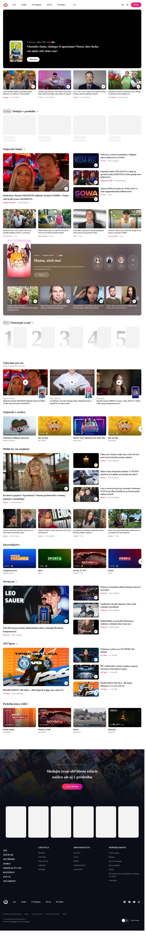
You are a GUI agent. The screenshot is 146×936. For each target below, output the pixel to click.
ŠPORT (76, 861)
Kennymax (13, 927)
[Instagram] (129, 907)
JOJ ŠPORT (10, 860)
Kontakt (65, 919)
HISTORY (42, 869)
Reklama (112, 857)
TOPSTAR (42, 857)
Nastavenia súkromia (37, 919)
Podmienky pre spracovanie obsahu (12, 919)
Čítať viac (33, 59)
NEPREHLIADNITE (117, 847)
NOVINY (77, 853)
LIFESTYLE (43, 847)
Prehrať (72, 786)
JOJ (5, 850)
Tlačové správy (114, 853)
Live (14, 5)
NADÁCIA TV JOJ (14, 871)
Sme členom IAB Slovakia (52, 919)
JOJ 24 (49, 5)
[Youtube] (134, 907)
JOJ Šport (61, 5)
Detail (41, 275)
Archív (23, 5)
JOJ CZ (7, 881)
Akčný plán (113, 880)
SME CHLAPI (43, 861)
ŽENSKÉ (41, 853)
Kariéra (111, 869)
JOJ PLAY (9, 855)
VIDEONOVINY (80, 865)
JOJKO (7, 866)
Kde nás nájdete (114, 865)
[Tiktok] (139, 907)
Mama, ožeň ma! (47, 260)
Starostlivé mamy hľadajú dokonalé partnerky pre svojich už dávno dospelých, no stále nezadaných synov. (59, 268)
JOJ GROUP (10, 886)
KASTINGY (10, 876)
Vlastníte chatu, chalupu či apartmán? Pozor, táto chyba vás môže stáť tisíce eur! (62, 49)
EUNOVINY (78, 869)
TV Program (36, 5)
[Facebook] (124, 907)
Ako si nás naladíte (115, 861)
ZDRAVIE (42, 865)
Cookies (26, 919)
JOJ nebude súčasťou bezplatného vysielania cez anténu (124, 875)
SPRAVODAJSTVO (82, 847)
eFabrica (27, 927)
